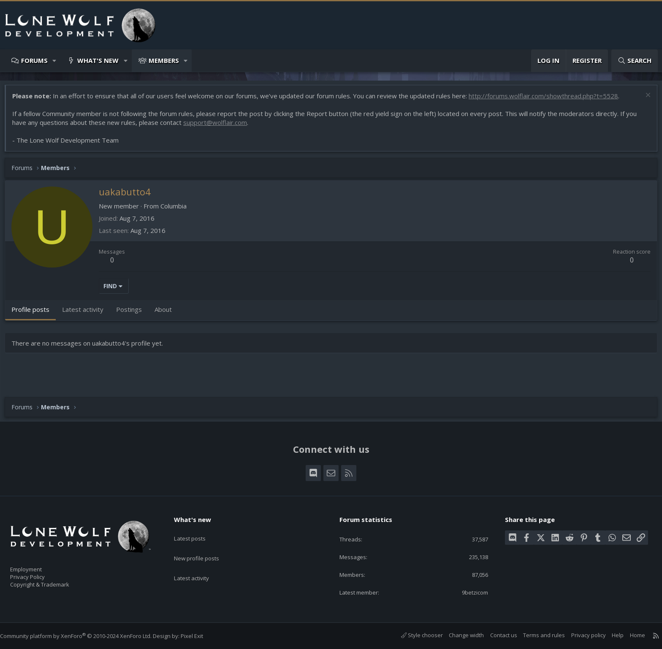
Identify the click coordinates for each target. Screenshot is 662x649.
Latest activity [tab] (87, 313)
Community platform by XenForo (84, 636)
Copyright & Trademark (53, 582)
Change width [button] (457, 635)
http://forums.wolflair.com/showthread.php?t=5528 (547, 100)
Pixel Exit (200, 636)
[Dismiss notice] (642, 100)
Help (609, 635)
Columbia (178, 210)
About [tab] (167, 313)
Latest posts (197, 529)
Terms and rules (535, 635)
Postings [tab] (133, 313)
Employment (37, 564)
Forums (34, 60)
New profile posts (204, 546)
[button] (55, 60)
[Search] (634, 60)
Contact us (495, 635)
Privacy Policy (38, 573)
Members (164, 60)
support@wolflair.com (219, 126)
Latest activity (199, 562)
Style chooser (413, 635)
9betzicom (468, 591)
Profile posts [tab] (35, 313)
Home (629, 635)
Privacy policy (580, 635)
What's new (98, 60)
